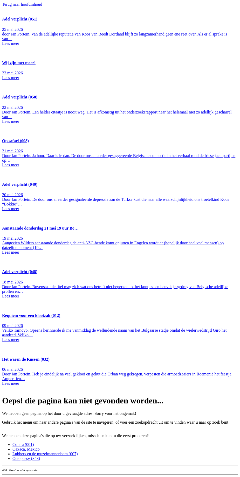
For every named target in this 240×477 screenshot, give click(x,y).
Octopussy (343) (26, 458)
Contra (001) (23, 444)
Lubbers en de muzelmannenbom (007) (45, 454)
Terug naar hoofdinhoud (22, 4)
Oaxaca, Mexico (26, 449)
